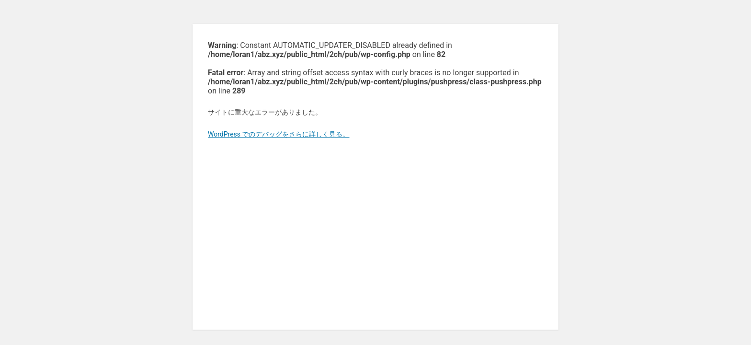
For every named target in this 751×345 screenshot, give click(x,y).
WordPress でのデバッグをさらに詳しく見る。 (279, 134)
